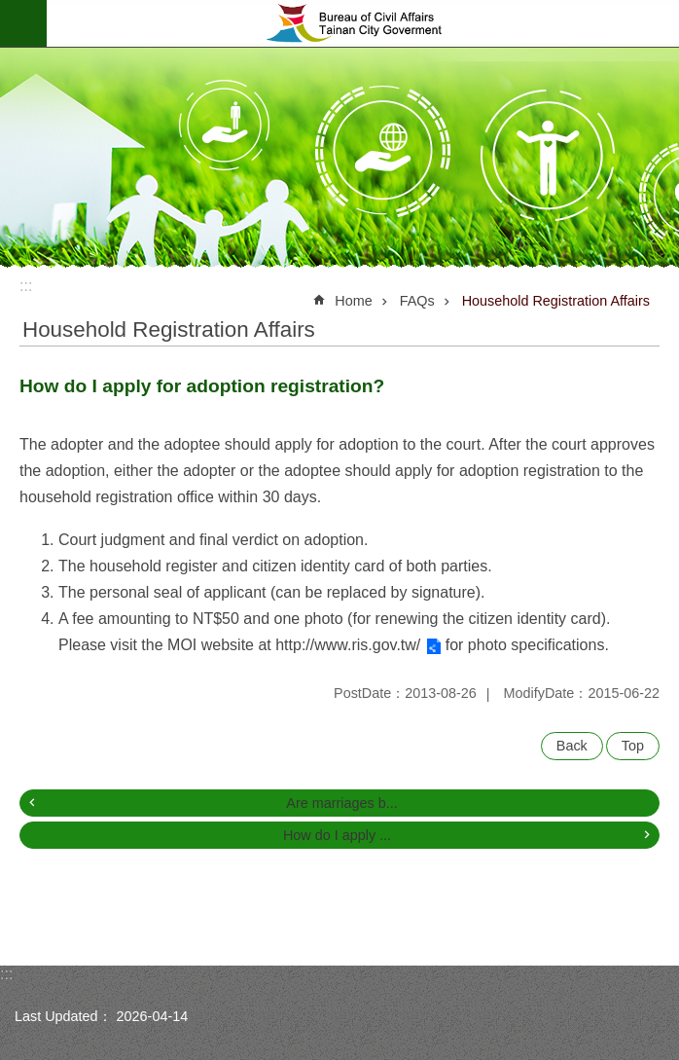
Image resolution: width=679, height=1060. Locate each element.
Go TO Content (10, 10)
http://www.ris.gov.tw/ (347, 645)
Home (353, 301)
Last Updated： (63, 1016)
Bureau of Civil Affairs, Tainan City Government (363, 23)
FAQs (417, 301)
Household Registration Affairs (556, 301)
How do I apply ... (337, 835)
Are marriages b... (341, 803)
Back (572, 745)
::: (25, 285)
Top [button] (633, 745)
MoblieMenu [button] (23, 23)
